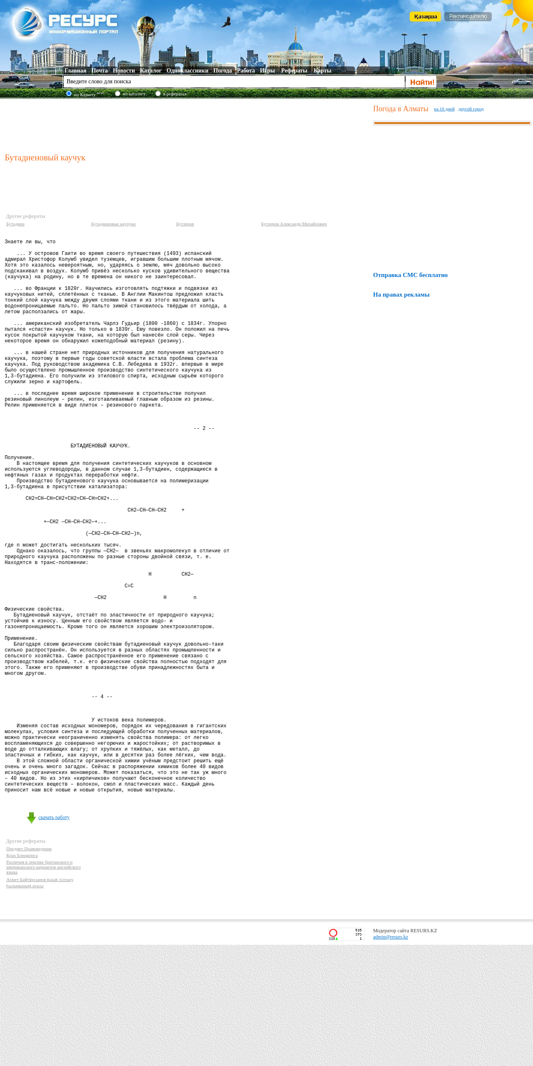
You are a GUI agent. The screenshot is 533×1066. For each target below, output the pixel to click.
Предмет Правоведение (29, 969)
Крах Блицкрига (22, 976)
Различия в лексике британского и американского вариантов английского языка (43, 988)
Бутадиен (15, 223)
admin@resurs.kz (390, 1058)
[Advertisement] (187, 124)
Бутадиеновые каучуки (113, 223)
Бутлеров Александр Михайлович (294, 223)
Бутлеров (185, 223)
